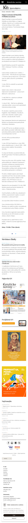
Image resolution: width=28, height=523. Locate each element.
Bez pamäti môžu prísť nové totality (13, 245)
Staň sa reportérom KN (9, 480)
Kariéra (5, 472)
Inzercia (5, 470)
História (5, 475)
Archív (5, 458)
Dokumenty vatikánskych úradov (11, 498)
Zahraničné (5, 404)
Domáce (4, 410)
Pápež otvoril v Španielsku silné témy (12, 406)
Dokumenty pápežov (8, 496)
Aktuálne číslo (7, 489)
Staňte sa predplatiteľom (8, 323)
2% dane (5, 473)
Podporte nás (6, 482)
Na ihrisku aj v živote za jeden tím (11, 428)
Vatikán (4, 426)
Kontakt (5, 468)
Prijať (14, 515)
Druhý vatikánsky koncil (9, 500)
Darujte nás (6, 484)
